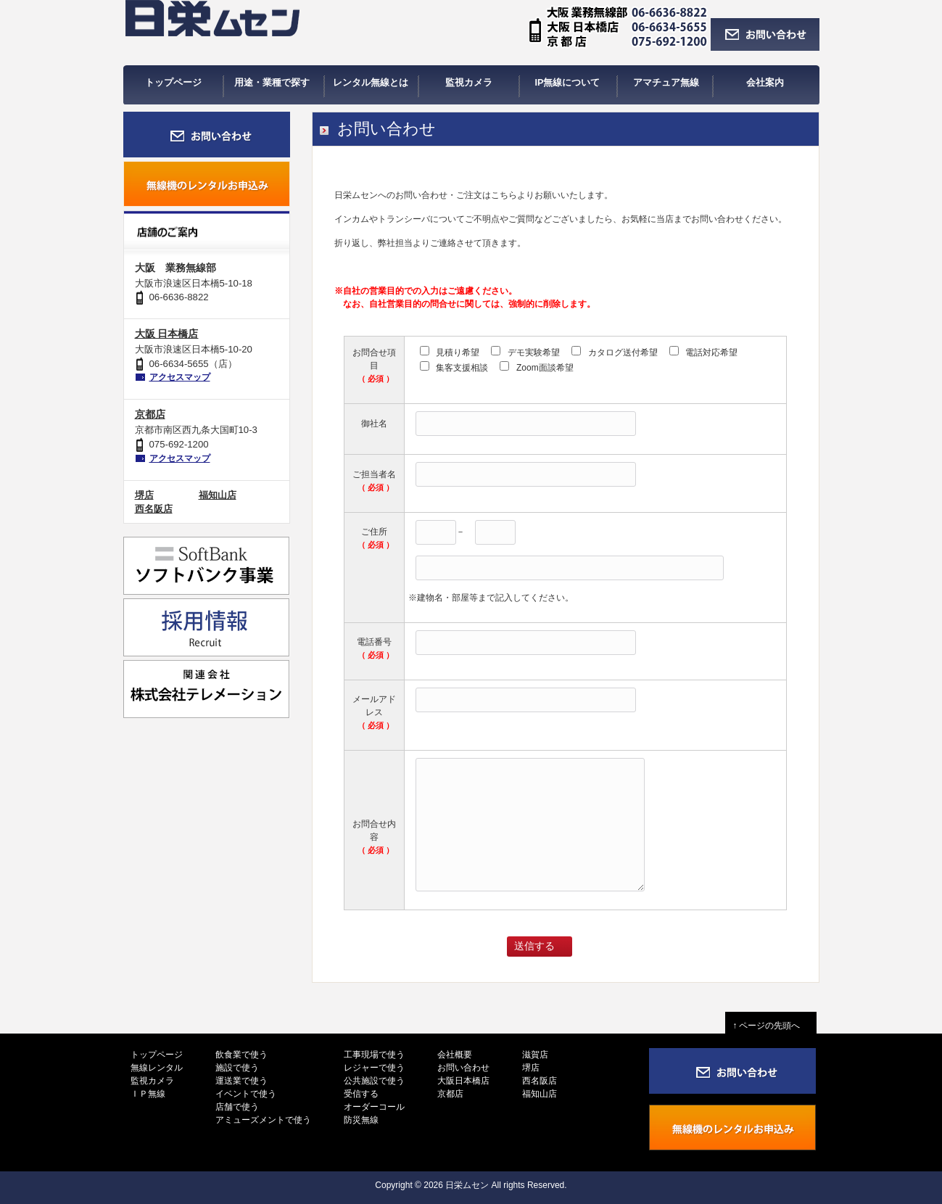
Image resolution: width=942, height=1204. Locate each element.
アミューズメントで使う (263, 1120)
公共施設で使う (374, 1081)
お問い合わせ (463, 1068)
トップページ (157, 1055)
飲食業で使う (241, 1055)
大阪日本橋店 (463, 1081)
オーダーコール (374, 1107)
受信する (361, 1094)
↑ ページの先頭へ (770, 1025)
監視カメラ (152, 1081)
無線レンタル (157, 1068)
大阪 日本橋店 (167, 333)
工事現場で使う (374, 1055)
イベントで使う (245, 1094)
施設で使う (237, 1068)
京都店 (150, 414)
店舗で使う (237, 1107)
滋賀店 (535, 1055)
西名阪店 (154, 508)
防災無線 (361, 1120)
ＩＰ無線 (148, 1094)
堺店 (144, 495)
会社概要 (454, 1055)
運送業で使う (241, 1081)
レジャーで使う (374, 1068)
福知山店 (217, 495)
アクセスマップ (179, 377)
